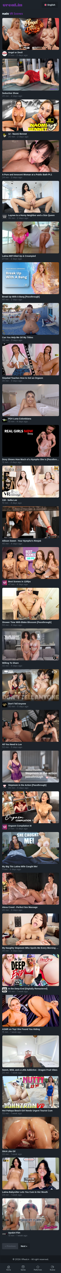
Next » (24, 1246)
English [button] (49, 5)
